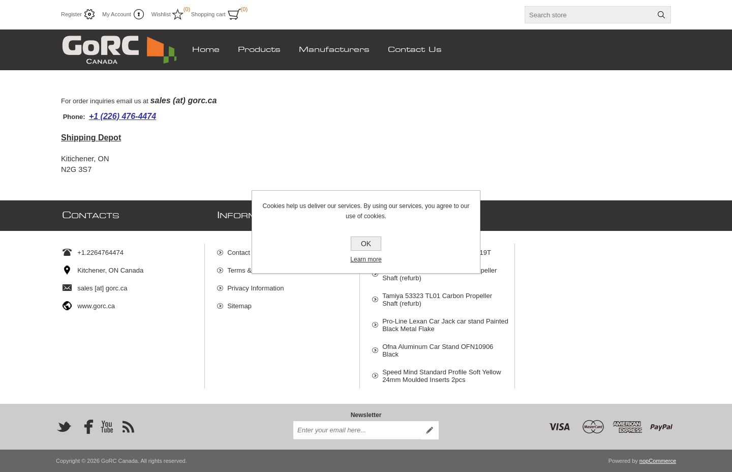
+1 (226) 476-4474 (122, 116)
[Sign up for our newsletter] (356, 430)
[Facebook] (85, 427)
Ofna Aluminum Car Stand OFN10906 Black (437, 350)
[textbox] (588, 15)
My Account (116, 14)
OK (366, 244)
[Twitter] (64, 427)
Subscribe (429, 430)
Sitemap (239, 306)
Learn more (365, 259)
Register (71, 14)
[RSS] (128, 427)
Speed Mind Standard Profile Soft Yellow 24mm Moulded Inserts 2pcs (441, 375)
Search (661, 15)
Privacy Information (255, 288)
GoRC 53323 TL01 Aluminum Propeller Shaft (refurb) (439, 274)
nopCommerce (657, 461)
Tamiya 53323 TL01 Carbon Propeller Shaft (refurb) (437, 299)
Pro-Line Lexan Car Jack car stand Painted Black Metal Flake (445, 325)
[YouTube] (107, 427)
